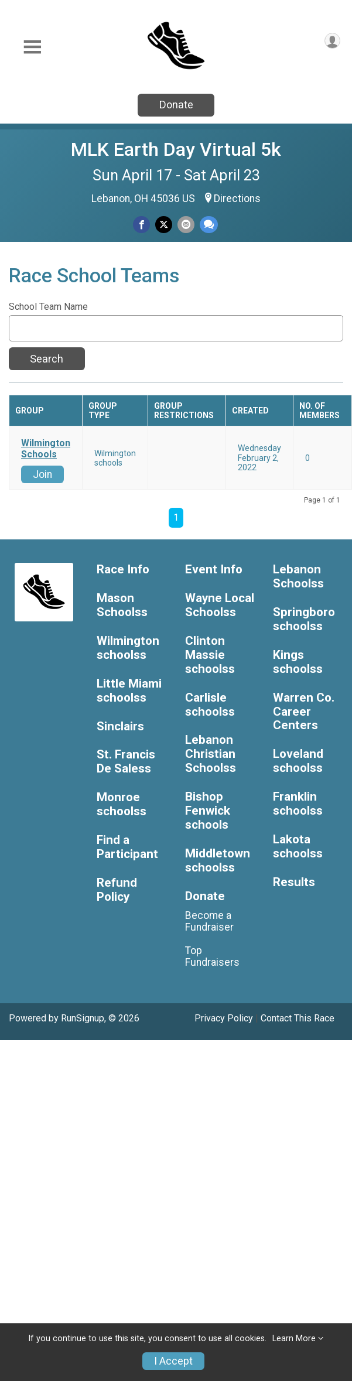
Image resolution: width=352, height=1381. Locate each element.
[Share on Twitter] (163, 224)
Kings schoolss (298, 662)
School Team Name (48, 307)
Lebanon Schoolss (298, 576)
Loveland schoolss (298, 761)
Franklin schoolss (298, 804)
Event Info (213, 569)
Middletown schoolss (217, 860)
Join (42, 474)
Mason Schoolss (122, 605)
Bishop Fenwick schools (207, 811)
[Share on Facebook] (141, 224)
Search (46, 359)
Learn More (294, 1339)
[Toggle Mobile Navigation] (32, 47)
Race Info (123, 569)
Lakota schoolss (298, 846)
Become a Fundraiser (209, 921)
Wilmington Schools (45, 448)
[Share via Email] (185, 224)
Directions (237, 198)
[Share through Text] (209, 224)
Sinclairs (120, 726)
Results (294, 882)
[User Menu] (332, 41)
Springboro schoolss (304, 619)
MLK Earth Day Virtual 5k (176, 149)
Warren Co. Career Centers (303, 712)
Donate (176, 104)
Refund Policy (117, 890)
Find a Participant (127, 847)
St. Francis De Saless (126, 761)
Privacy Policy (223, 1018)
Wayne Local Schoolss (219, 605)
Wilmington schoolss (128, 648)
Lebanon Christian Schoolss (210, 754)
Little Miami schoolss (129, 691)
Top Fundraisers (212, 956)
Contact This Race (297, 1018)
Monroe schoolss (121, 804)
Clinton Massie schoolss (210, 655)
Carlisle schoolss (210, 705)
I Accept (173, 1361)
